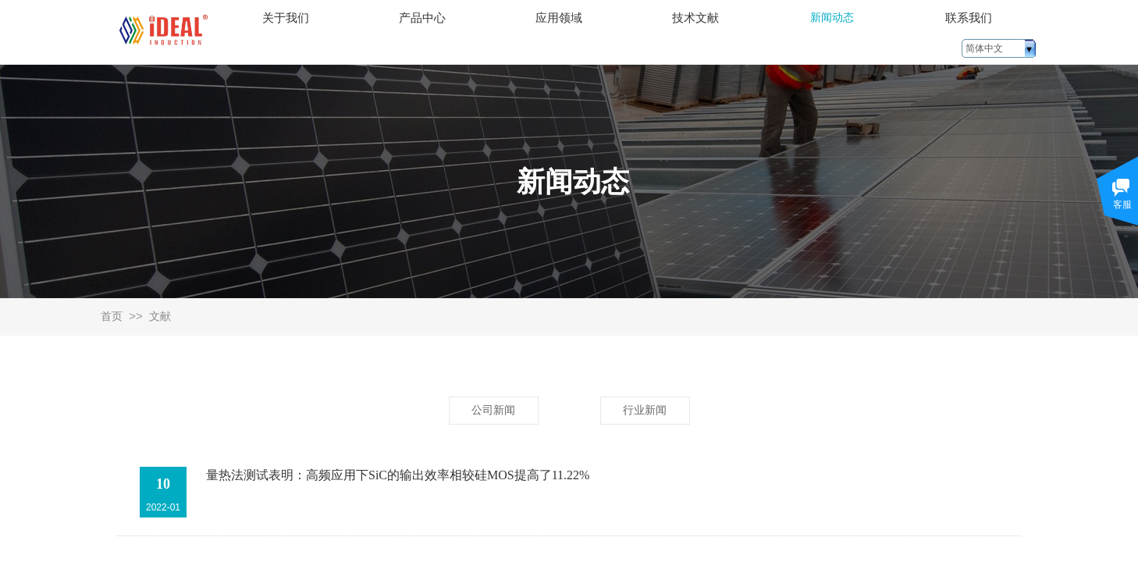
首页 (112, 316)
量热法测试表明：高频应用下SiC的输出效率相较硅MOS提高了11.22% (397, 475)
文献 (160, 316)
